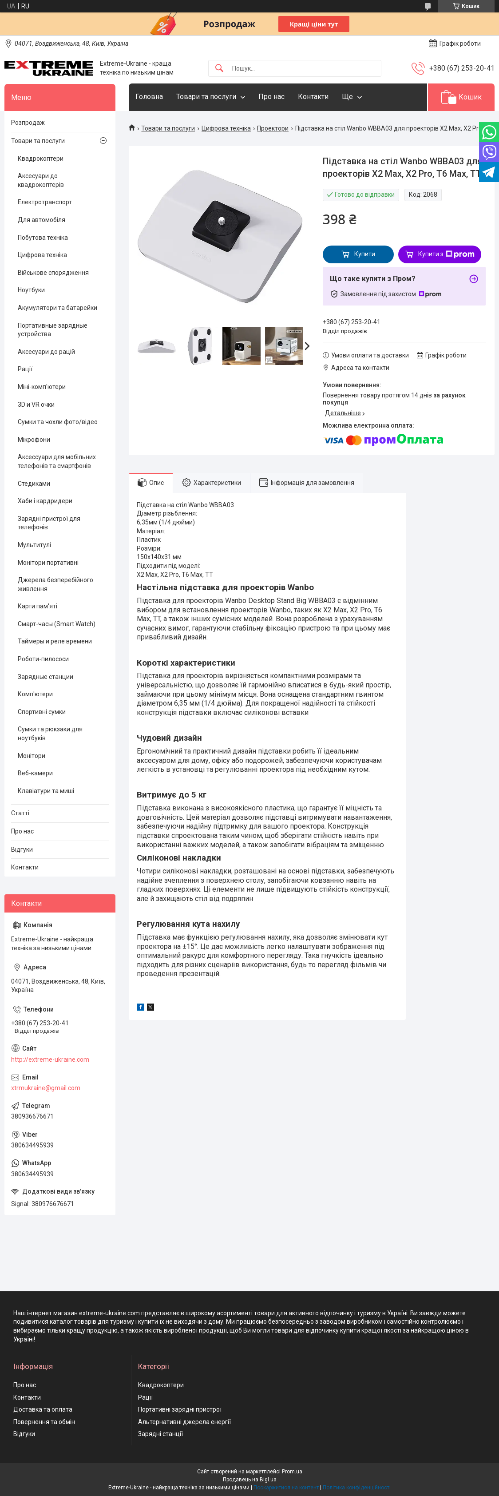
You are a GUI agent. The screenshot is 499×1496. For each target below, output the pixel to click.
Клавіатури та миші (46, 790)
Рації (25, 369)
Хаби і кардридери (45, 500)
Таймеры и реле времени (55, 641)
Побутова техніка (43, 237)
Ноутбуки (31, 290)
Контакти (313, 96)
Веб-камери (35, 773)
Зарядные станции (45, 676)
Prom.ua (292, 1471)
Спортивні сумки (42, 711)
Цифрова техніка (226, 128)
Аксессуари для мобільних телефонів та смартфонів (57, 461)
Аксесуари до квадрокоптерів (41, 180)
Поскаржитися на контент (286, 1487)
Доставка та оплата (42, 1409)
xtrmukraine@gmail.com (45, 1087)
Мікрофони (34, 439)
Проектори (273, 128)
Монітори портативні (48, 562)
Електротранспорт (45, 202)
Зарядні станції (160, 1433)
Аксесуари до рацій (46, 351)
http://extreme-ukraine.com (50, 1059)
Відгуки (22, 849)
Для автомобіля (41, 219)
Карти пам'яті (37, 606)
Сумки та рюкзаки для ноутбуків (50, 734)
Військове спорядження (53, 272)
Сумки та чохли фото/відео (58, 421)
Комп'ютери (35, 694)
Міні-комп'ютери (42, 386)
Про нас (271, 96)
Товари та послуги (206, 96)
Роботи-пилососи (43, 659)
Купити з (446, 254)
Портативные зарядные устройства (52, 330)
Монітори (31, 755)
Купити (364, 254)
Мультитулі (34, 544)
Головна (149, 96)
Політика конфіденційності (357, 1487)
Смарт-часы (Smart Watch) (56, 623)
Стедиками (34, 483)
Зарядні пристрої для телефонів (49, 523)
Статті (20, 813)
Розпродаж (28, 122)
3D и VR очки (36, 404)
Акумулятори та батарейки (57, 307)
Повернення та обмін (44, 1421)
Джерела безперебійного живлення (55, 584)
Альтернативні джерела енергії (184, 1421)
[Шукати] (219, 68)
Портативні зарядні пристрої (180, 1409)
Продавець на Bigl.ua (250, 1479)
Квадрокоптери (40, 158)
